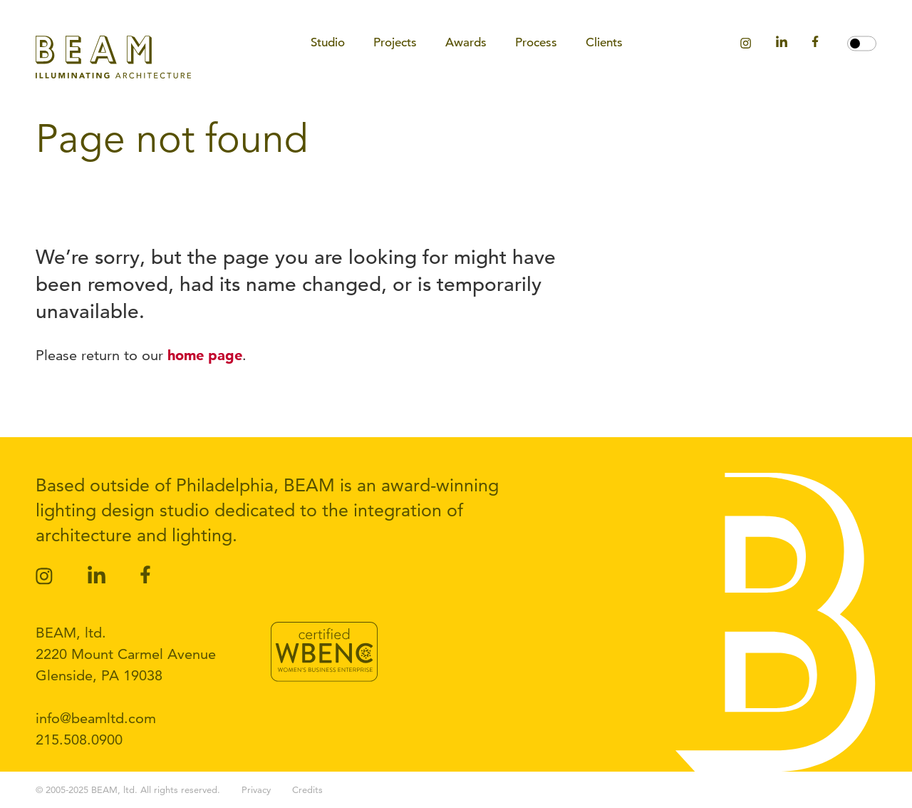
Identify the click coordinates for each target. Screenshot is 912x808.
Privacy (256, 789)
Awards (466, 42)
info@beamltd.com (96, 718)
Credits (307, 789)
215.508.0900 (79, 739)
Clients (604, 42)
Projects (395, 42)
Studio (328, 42)
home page (204, 355)
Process (536, 42)
